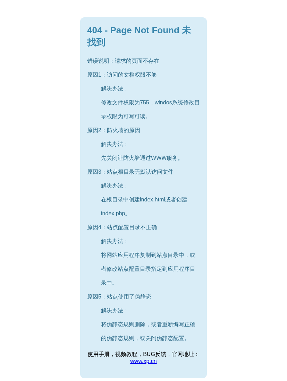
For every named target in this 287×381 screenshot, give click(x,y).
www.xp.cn (143, 361)
